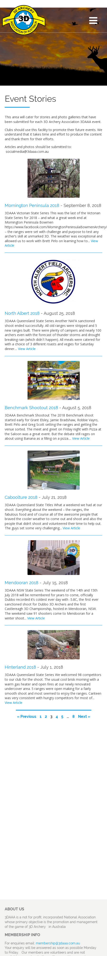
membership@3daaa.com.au (58, 943)
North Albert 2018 (22, 313)
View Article (27, 348)
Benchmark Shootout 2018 (31, 407)
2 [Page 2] (46, 716)
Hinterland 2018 (20, 667)
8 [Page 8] (73, 716)
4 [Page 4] (57, 716)
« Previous (26, 716)
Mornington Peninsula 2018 (32, 205)
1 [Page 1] (41, 716)
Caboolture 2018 (21, 497)
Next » (84, 716)
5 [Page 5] (62, 716)
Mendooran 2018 (21, 582)
